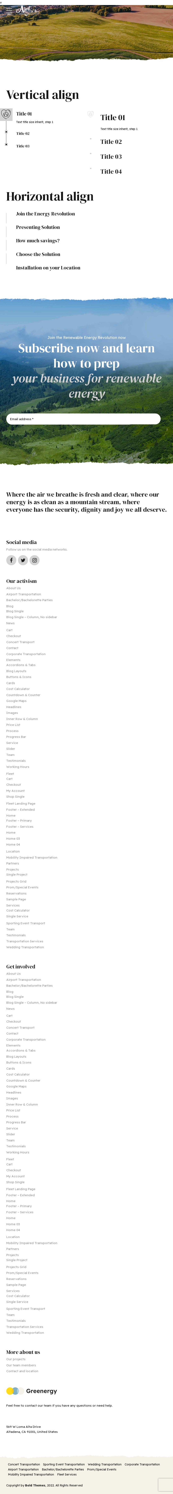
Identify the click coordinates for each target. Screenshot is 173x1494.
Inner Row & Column (22, 719)
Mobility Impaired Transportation (31, 857)
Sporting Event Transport (25, 923)
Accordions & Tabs (21, 665)
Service (12, 743)
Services (13, 905)
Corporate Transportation (26, 654)
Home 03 (13, 839)
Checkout (13, 636)
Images (12, 713)
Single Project (16, 874)
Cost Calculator (18, 689)
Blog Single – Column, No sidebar (31, 617)
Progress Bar (16, 737)
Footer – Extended (20, 810)
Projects (12, 869)
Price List (13, 725)
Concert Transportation (24, 1464)
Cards (10, 683)
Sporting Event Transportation (64, 1464)
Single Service (17, 916)
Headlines (13, 707)
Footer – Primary (19, 820)
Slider (10, 749)
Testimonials (16, 761)
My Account (15, 791)
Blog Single (15, 611)
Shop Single (15, 797)
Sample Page (16, 899)
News (10, 623)
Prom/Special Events (22, 887)
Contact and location (22, 1371)
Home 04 (13, 844)
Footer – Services (19, 827)
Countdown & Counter (23, 695)
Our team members (21, 1365)
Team (10, 755)
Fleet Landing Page (20, 803)
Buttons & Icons (18, 677)
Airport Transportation (23, 594)
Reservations (16, 893)
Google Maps (16, 701)
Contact (12, 648)
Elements (13, 660)
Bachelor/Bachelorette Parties (29, 600)
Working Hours (17, 767)
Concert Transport (20, 642)
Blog (9, 606)
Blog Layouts (16, 671)
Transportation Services (24, 941)
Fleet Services (67, 1474)
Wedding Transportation (25, 947)
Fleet (10, 774)
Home (10, 815)
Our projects (16, 1359)
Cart (9, 630)
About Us (13, 588)
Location (13, 851)
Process (12, 731)
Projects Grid (16, 881)
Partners (12, 863)
